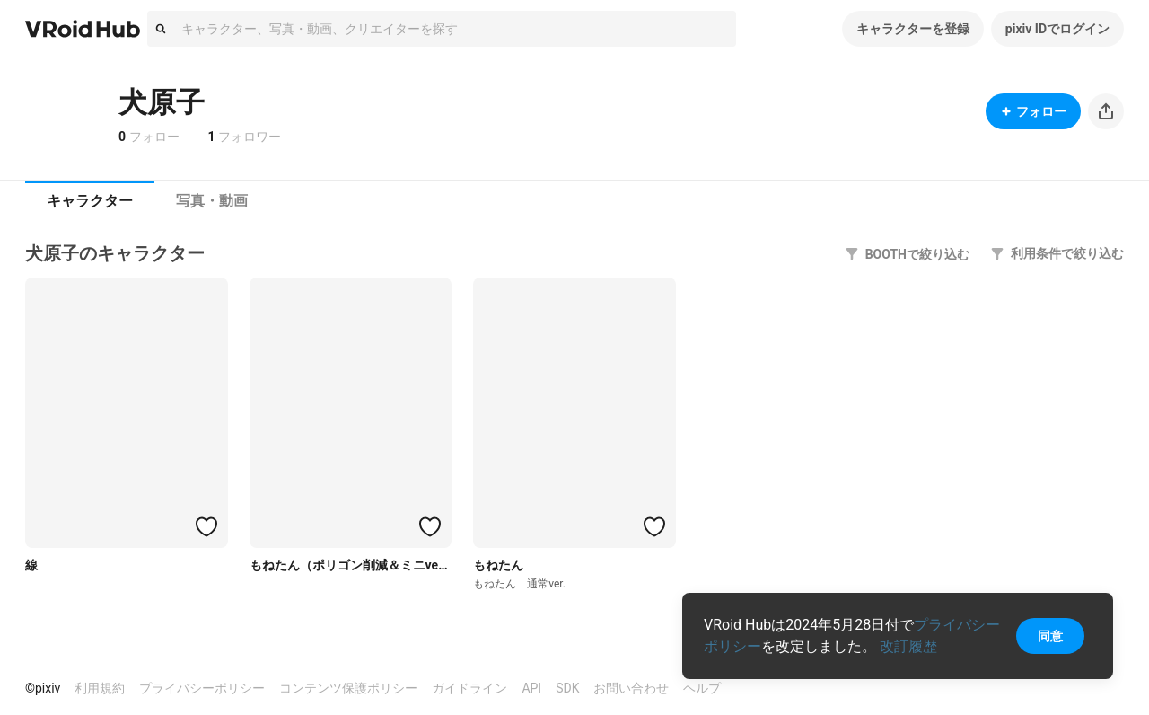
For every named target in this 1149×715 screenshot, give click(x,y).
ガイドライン (469, 688)
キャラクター (90, 200)
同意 (1050, 636)
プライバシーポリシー (202, 688)
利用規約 (100, 688)
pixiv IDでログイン (1057, 29)
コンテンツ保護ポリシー (348, 688)
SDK (567, 688)
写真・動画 (212, 200)
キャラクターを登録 (912, 29)
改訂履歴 (908, 646)
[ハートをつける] (206, 526)
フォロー (1033, 111)
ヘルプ (702, 688)
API (531, 688)
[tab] (89, 201)
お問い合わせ (631, 688)
